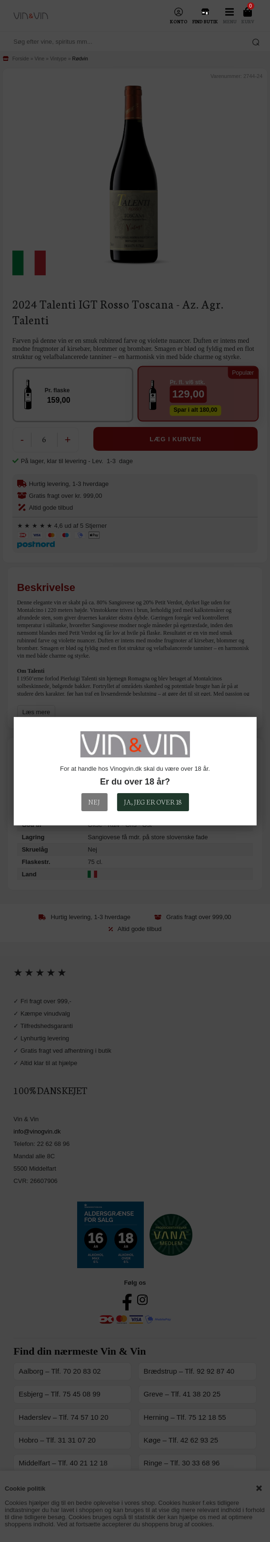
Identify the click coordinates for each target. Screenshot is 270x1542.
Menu (230, 21)
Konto (179, 21)
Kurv (247, 21)
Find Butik (205, 21)
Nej (94, 801)
